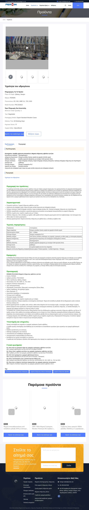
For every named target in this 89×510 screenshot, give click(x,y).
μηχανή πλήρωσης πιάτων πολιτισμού (41, 371)
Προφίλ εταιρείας (28, 482)
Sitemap (25, 499)
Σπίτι (27, 5)
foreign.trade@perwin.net (63, 1)
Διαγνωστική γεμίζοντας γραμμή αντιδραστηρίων (43, 499)
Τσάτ (78, 5)
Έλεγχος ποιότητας (28, 490)
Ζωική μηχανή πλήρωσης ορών (43, 488)
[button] (48, 77)
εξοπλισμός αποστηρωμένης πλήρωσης (17, 371)
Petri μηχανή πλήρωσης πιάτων (43, 485)
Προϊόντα (34, 5)
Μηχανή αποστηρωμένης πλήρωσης (44, 482)
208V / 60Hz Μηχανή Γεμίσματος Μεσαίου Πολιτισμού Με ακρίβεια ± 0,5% (42, 428)
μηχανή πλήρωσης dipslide (61, 371)
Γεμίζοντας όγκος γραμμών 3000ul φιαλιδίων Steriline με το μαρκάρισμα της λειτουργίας (72, 428)
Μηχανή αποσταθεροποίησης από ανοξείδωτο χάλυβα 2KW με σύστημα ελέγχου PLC (15, 428)
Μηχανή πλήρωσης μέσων (42, 491)
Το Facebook (59, 496)
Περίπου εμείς (44, 5)
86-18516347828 (78, 1)
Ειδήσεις (53, 5)
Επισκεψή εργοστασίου (26, 486)
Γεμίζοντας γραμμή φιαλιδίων (42, 495)
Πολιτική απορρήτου (28, 502)
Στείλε (69, 465)
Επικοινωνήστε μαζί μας (28, 495)
